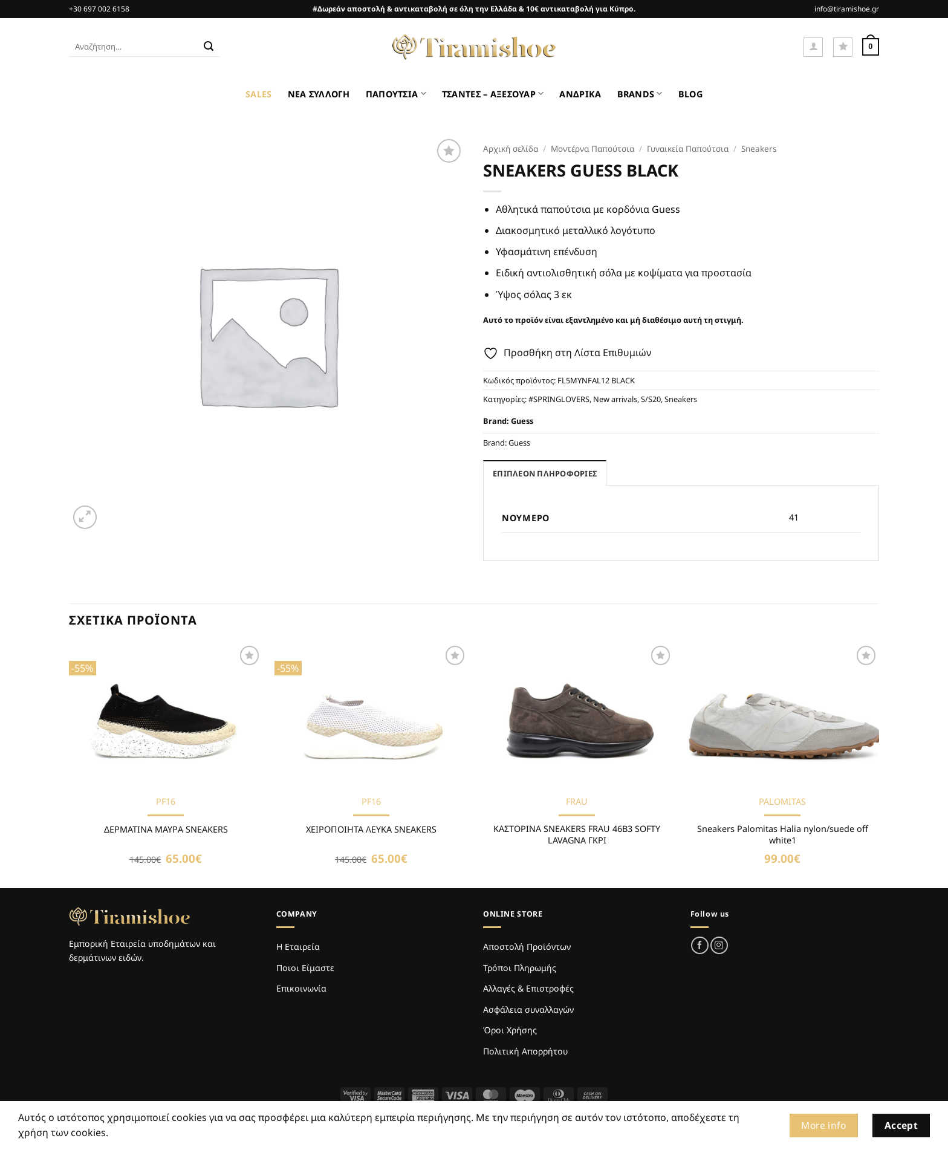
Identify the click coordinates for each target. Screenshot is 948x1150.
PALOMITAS (782, 801)
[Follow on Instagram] (719, 945)
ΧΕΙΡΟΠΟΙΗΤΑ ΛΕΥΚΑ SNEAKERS (371, 829)
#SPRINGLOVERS (558, 399)
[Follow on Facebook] (700, 945)
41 (794, 517)
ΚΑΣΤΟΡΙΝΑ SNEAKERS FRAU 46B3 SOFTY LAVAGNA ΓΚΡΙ (576, 835)
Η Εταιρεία (298, 946)
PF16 (165, 801)
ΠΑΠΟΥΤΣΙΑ (396, 93)
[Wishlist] (842, 47)
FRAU (577, 801)
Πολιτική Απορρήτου (525, 1051)
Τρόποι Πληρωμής (519, 967)
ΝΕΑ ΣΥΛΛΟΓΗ (319, 94)
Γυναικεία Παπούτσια (688, 148)
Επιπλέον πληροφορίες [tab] (545, 473)
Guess (522, 420)
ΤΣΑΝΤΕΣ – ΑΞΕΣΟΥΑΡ (493, 93)
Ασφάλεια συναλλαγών (528, 1009)
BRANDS (640, 93)
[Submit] (208, 47)
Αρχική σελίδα (510, 148)
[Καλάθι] (870, 47)
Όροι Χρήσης (510, 1030)
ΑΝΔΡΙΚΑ (580, 94)
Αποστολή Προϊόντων (527, 946)
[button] (813, 47)
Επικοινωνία (301, 988)
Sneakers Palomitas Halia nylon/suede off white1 (782, 835)
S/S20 (651, 399)
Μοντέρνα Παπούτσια (592, 148)
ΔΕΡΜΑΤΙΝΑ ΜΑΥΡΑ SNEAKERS (166, 829)
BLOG (690, 94)
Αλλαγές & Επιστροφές (528, 988)
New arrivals (615, 399)
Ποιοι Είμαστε (305, 967)
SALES (258, 94)
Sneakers (759, 148)
